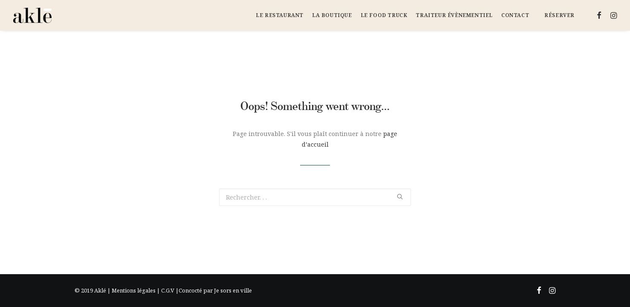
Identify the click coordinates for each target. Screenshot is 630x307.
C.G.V (167, 290)
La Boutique (332, 15)
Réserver (559, 15)
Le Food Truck (384, 15)
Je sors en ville (233, 290)
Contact (515, 15)
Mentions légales (134, 290)
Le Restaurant (279, 15)
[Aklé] (32, 15)
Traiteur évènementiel (454, 15)
